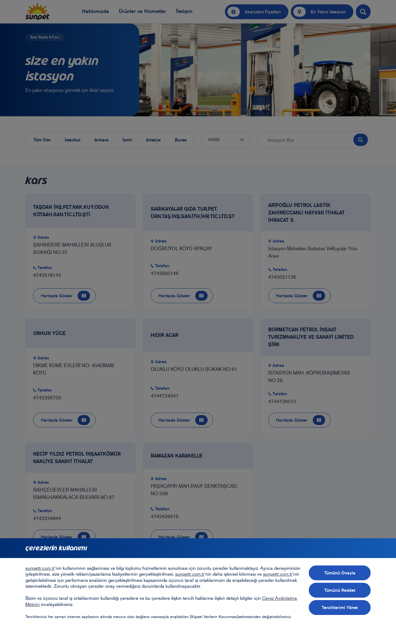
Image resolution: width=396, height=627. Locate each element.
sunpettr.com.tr (40, 568)
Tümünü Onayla (339, 572)
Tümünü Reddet (339, 590)
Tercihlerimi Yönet (340, 607)
